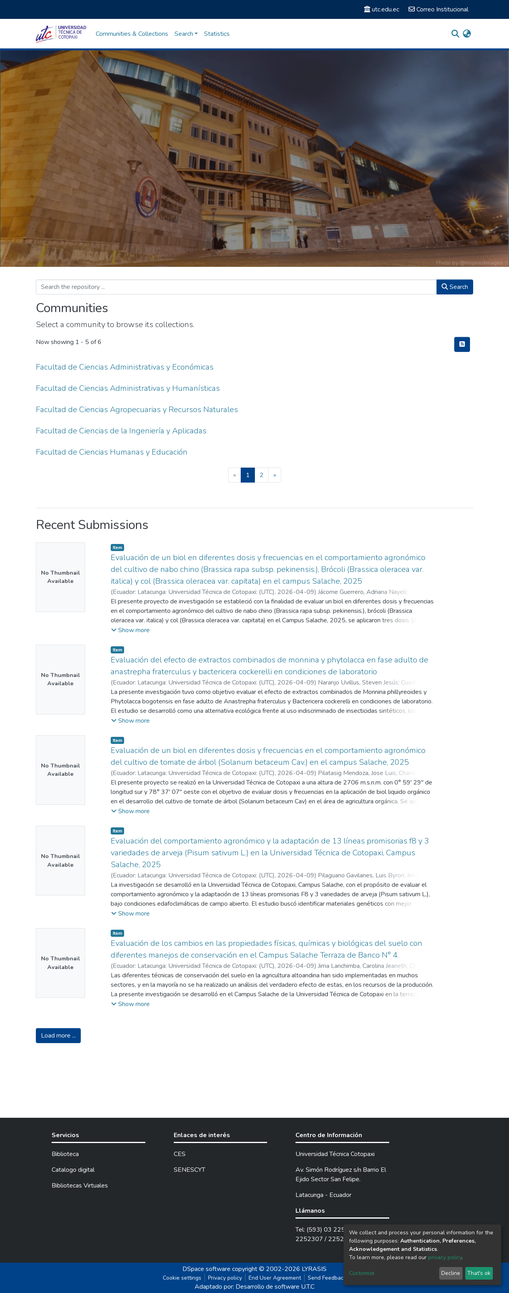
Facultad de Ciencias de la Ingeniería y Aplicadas (121, 430)
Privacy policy (225, 1278)
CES (180, 1154)
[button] (466, 34)
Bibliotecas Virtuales (80, 1185)
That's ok (478, 1273)
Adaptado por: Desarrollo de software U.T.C (254, 1286)
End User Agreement (275, 1278)
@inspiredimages (481, 262)
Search (455, 287)
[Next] (274, 475)
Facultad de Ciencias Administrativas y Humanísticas (128, 388)
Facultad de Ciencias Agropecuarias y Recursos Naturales (137, 409)
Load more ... (58, 1035)
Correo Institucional (438, 9)
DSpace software (206, 1269)
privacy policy (445, 1257)
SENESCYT (189, 1169)
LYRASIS (314, 1269)
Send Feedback (327, 1278)
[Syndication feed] (462, 344)
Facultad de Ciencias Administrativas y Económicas (125, 367)
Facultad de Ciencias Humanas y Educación (112, 452)
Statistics (217, 34)
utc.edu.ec (381, 9)
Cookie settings (182, 1278)
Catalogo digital (73, 1169)
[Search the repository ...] (236, 286)
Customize (362, 1273)
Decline (450, 1273)
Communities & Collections (132, 34)
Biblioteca (65, 1154)
